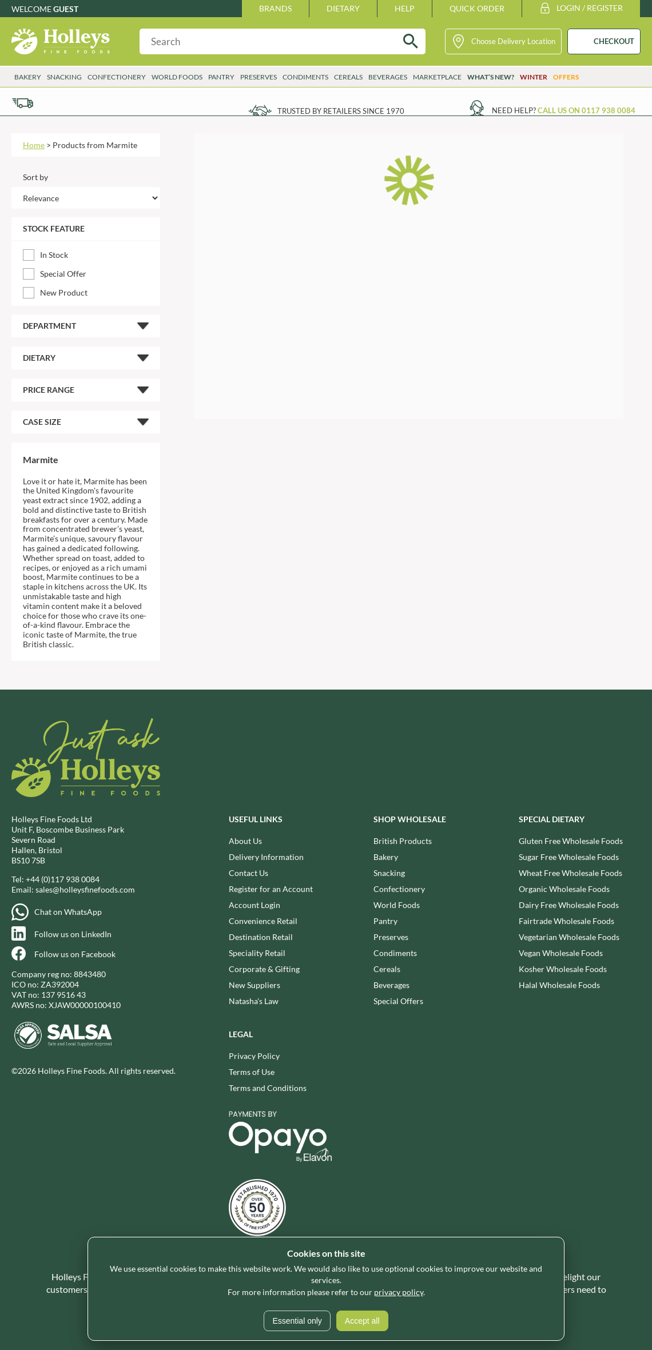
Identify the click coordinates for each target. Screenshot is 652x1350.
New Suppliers (254, 985)
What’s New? (490, 77)
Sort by (35, 177)
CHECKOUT (614, 41)
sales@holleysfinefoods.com (85, 889)
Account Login (254, 905)
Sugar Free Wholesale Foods (569, 857)
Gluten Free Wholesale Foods (571, 841)
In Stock (54, 255)
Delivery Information (266, 857)
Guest (65, 9)
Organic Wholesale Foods (564, 889)
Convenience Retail (263, 921)
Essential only (296, 1320)
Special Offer (63, 273)
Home (34, 145)
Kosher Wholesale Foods (563, 969)
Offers (566, 77)
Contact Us (248, 873)
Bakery (27, 77)
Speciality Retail (257, 953)
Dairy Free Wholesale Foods (569, 905)
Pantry (221, 77)
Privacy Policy (254, 1056)
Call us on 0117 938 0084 (586, 110)
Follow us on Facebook (75, 954)
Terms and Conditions (268, 1088)
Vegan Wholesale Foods (561, 953)
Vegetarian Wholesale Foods (569, 937)
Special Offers (398, 1001)
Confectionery (117, 77)
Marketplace (437, 77)
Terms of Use (252, 1072)
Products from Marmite (95, 145)
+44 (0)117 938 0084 (63, 879)
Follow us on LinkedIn (73, 934)
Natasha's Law (254, 1001)
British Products (402, 841)
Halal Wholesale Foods (559, 985)
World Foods (177, 77)
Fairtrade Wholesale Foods (566, 921)
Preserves (258, 77)
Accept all (362, 1320)
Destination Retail (261, 937)
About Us (245, 841)
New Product (64, 292)
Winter (533, 77)
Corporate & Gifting (264, 969)
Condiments (305, 77)
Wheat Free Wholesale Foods (570, 873)
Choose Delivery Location (513, 41)
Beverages (387, 77)
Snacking (64, 77)
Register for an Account (271, 889)
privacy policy (398, 1292)
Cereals (348, 77)
